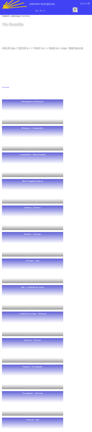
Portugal (15, 411)
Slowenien (30, 415)
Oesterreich (31, 401)
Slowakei (15, 415)
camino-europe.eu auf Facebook (68, 401)
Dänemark (15, 401)
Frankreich (22, 406)
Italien (9, 406)
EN (36, 11)
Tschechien (30, 411)
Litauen (31, 392)
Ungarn (37, 388)
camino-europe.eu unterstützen (68, 393)
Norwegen (17, 392)
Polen (26, 388)
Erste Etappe (5, 87)
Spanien (37, 406)
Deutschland (15, 397)
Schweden (32, 397)
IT (44, 11)
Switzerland (12, 388)
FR (41, 11)
